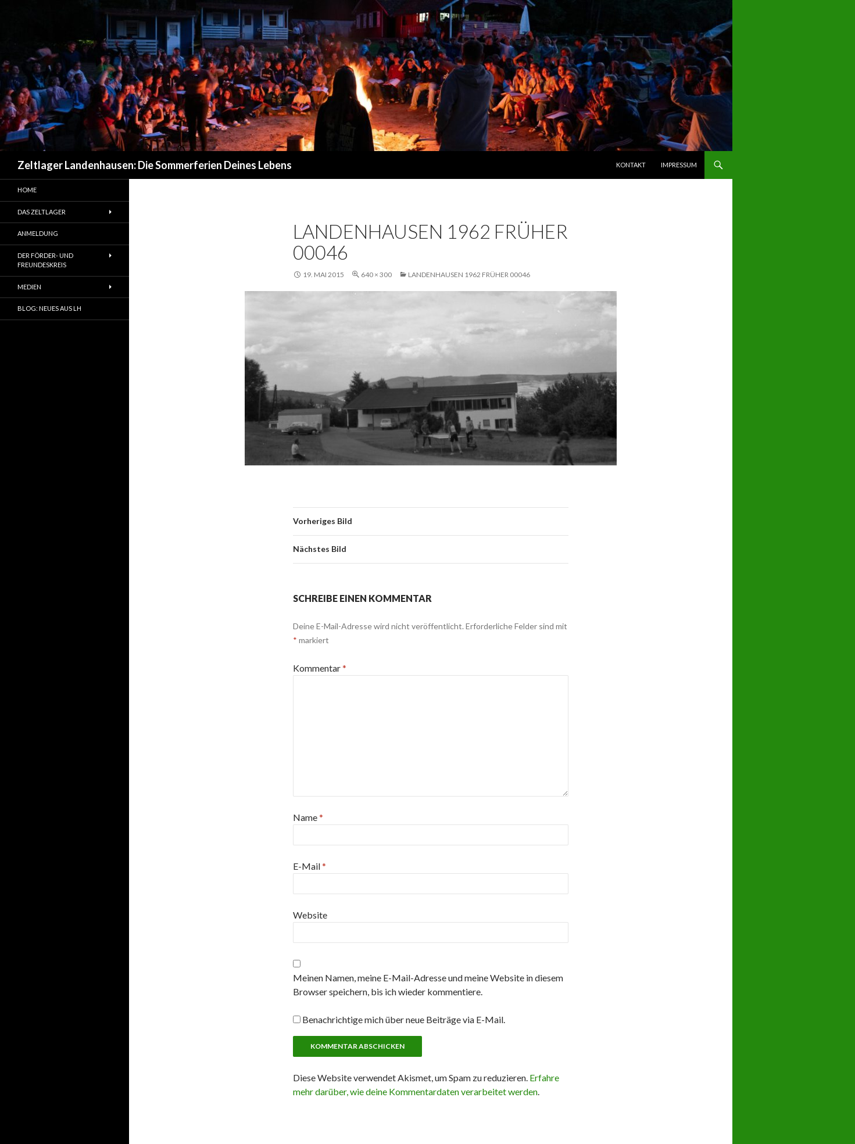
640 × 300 (376, 274)
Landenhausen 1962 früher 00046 (469, 274)
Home (27, 189)
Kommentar (319, 667)
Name (308, 817)
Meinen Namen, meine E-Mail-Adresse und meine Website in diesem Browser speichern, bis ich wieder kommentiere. (428, 984)
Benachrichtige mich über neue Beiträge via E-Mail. (403, 1019)
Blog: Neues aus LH (49, 308)
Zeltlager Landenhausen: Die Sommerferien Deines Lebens (154, 165)
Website (310, 914)
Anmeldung (37, 233)
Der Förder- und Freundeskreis (45, 260)
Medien (29, 287)
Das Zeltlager (41, 212)
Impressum (679, 164)
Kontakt (631, 164)
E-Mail (309, 866)
